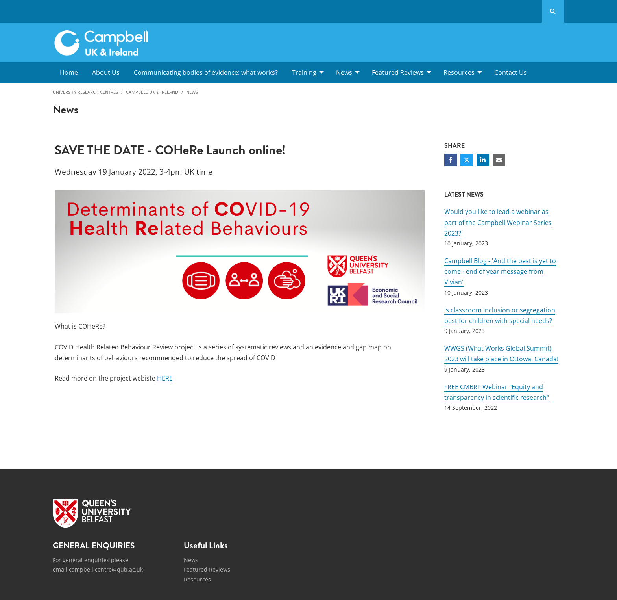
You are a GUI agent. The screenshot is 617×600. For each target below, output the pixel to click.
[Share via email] (499, 160)
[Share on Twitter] (466, 160)
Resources (197, 579)
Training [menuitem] (304, 72)
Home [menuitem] (69, 72)
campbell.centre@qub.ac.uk (106, 569)
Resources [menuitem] (459, 72)
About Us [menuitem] (106, 72)
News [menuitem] (344, 72)
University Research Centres (85, 92)
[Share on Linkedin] (483, 160)
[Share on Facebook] (450, 160)
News (192, 92)
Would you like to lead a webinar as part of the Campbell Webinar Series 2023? (498, 222)
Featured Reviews (207, 569)
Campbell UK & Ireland (152, 92)
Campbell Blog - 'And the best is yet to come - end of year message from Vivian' (500, 271)
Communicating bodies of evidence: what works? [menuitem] (206, 72)
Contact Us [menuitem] (510, 72)
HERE (165, 378)
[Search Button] (553, 11)
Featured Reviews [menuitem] (398, 72)
